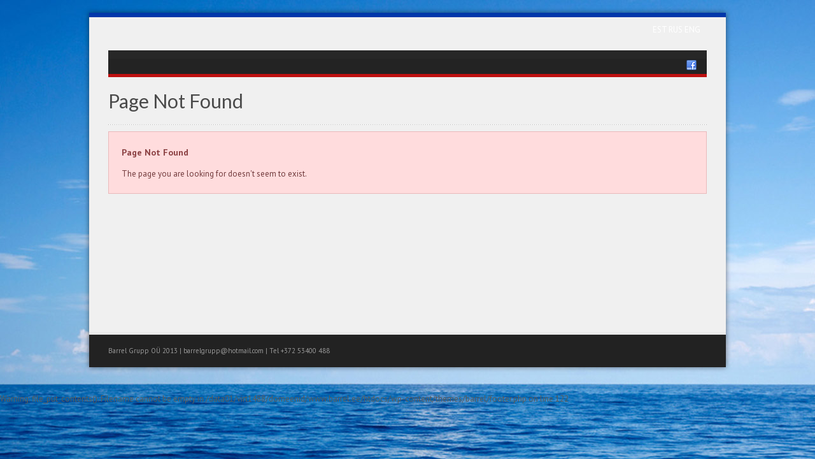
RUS (676, 29)
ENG (692, 29)
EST (661, 29)
